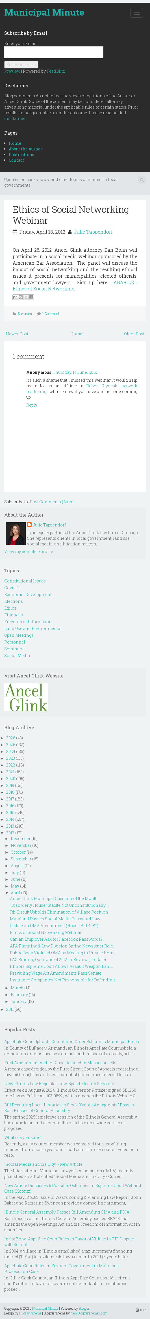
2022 (10, 765)
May (15, 886)
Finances (13, 615)
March (17, 987)
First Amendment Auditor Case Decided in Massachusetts (60, 1062)
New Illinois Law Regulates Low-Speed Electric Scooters (59, 1083)
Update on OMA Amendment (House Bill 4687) (54, 925)
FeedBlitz (56, 71)
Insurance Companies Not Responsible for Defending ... (64, 980)
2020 (10, 778)
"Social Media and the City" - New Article (43, 1164)
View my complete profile (28, 551)
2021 (10, 771)
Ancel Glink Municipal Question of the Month (54, 898)
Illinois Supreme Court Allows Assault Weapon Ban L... (62, 966)
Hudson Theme (30, 1313)
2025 (10, 744)
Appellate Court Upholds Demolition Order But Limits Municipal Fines (71, 1041)
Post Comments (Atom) (52, 501)
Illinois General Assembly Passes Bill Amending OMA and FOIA (66, 1212)
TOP (141, 1310)
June (15, 879)
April (15, 892)
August (17, 865)
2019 (10, 785)
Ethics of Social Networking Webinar (71, 214)
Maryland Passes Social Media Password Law (55, 918)
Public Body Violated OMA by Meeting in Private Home (63, 952)
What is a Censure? (22, 1137)
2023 (10, 758)
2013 (10, 826)
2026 (10, 738)
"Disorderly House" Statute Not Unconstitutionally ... (59, 905)
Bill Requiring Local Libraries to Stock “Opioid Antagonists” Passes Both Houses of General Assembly (69, 1107)
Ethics (10, 608)
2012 (10, 833)
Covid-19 (12, 587)
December (21, 838)
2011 (10, 1009)
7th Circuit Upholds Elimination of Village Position (59, 912)
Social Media (17, 655)
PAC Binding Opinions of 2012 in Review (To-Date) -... (60, 959)
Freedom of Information (28, 621)
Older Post (134, 333)
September (21, 859)
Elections (13, 601)
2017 (10, 799)
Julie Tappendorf (93, 231)
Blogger (84, 1308)
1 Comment (50, 313)
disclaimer (15, 118)
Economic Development (27, 594)
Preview (12, 71)
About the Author (25, 149)
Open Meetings (19, 635)
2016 (10, 805)
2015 (10, 812)
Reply (31, 405)
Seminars (25, 313)
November (21, 845)
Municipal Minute (44, 12)
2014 (10, 819)
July (15, 872)
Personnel (14, 642)
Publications (21, 154)
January (19, 1001)
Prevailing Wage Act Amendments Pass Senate (55, 973)
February (19, 994)
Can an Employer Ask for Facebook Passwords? (56, 939)
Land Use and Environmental (33, 628)
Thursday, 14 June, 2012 (75, 372)
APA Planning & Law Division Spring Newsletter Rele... (63, 946)
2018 (10, 792)
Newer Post (17, 333)
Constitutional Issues (25, 581)
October (18, 852)
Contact (16, 160)
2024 (10, 751)
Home (15, 143)
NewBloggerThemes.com (89, 1313)
